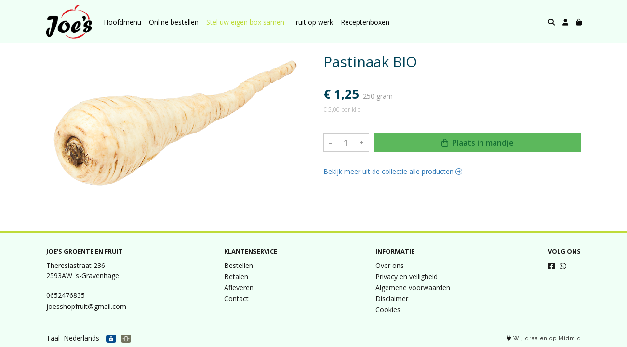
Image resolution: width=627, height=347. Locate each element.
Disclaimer (391, 298)
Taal (53, 338)
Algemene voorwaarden (412, 287)
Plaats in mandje (477, 142)
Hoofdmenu (122, 22)
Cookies (387, 309)
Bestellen (238, 265)
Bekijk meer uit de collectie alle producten (392, 171)
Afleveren (238, 287)
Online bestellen (174, 22)
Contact (236, 298)
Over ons (389, 265)
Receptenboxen (365, 22)
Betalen (236, 276)
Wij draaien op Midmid (544, 338)
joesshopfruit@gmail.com (86, 306)
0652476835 (65, 295)
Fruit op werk (312, 22)
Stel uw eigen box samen (245, 22)
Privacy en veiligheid (406, 276)
